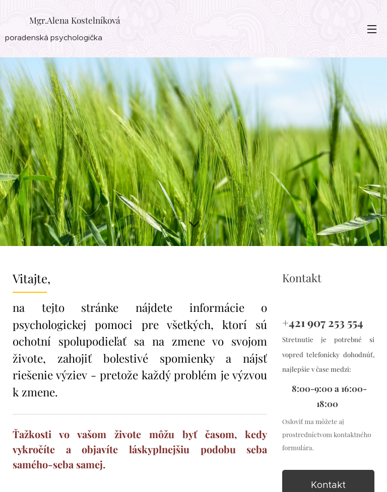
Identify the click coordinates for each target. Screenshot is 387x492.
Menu (371, 29)
